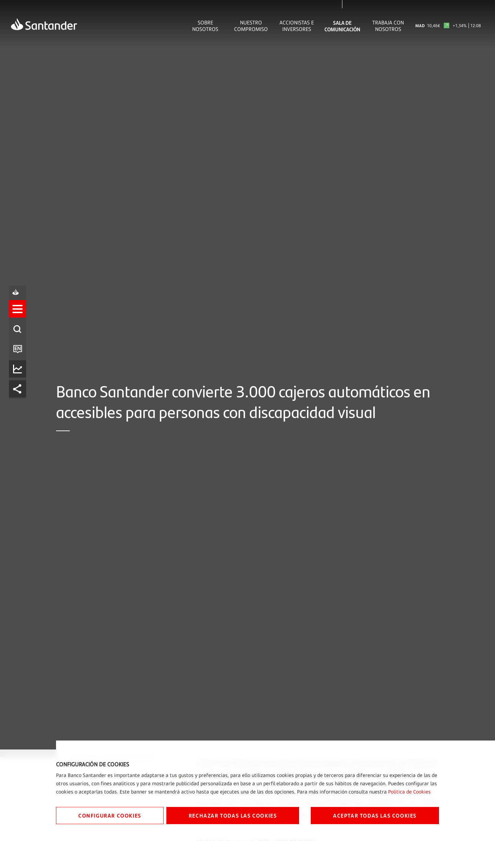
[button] (19, 390)
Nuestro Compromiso (251, 25)
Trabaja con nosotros (388, 25)
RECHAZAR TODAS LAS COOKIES (233, 815)
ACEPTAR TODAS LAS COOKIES (375, 815)
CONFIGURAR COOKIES (109, 815)
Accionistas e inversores (296, 25)
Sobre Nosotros (205, 25)
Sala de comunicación (342, 25)
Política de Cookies (409, 791)
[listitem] (19, 390)
